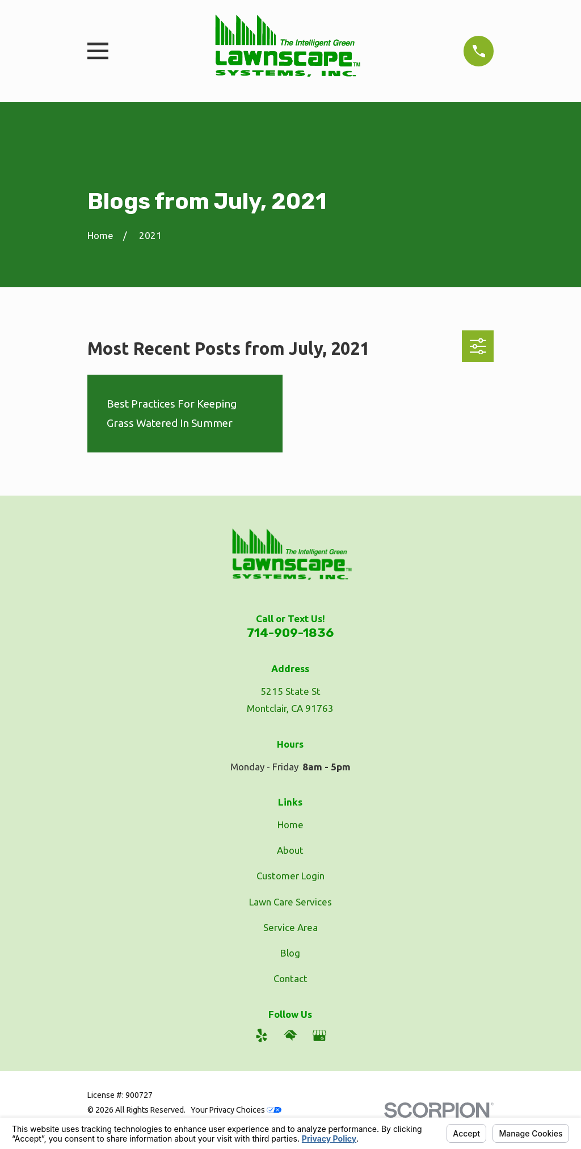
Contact (290, 978)
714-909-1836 (290, 633)
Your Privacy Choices (236, 1109)
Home (290, 824)
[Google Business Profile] (319, 1035)
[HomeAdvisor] (290, 1035)
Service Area (290, 927)
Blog (290, 952)
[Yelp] (261, 1035)
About (290, 850)
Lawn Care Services (290, 901)
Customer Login (290, 875)
